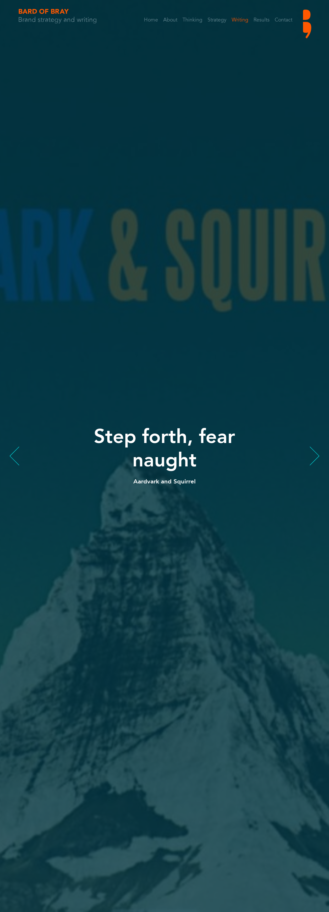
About (170, 20)
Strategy (217, 20)
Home (151, 20)
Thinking (192, 20)
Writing (240, 20)
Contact (283, 20)
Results (261, 20)
